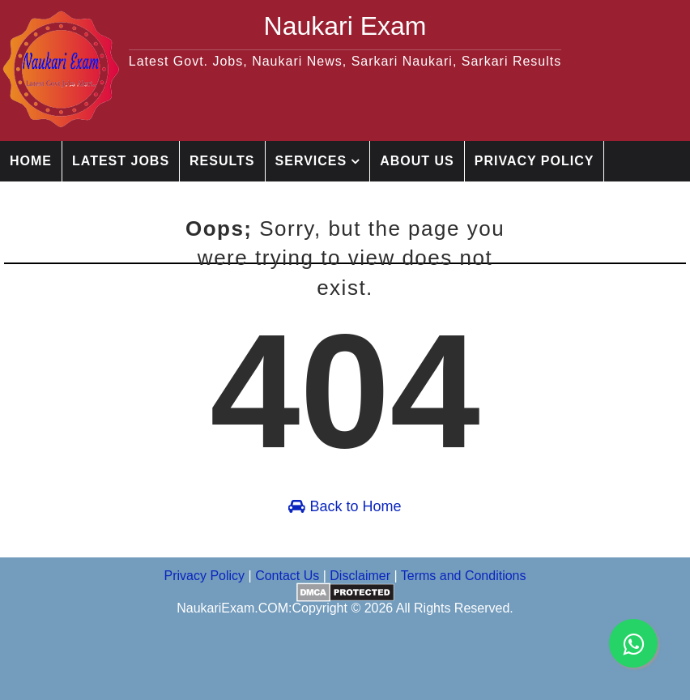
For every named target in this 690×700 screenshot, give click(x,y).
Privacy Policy (534, 161)
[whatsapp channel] (633, 643)
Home (31, 161)
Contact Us (56, 201)
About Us (417, 161)
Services (311, 161)
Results (222, 161)
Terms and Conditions (463, 576)
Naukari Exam (345, 26)
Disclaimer (166, 201)
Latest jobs (120, 161)
